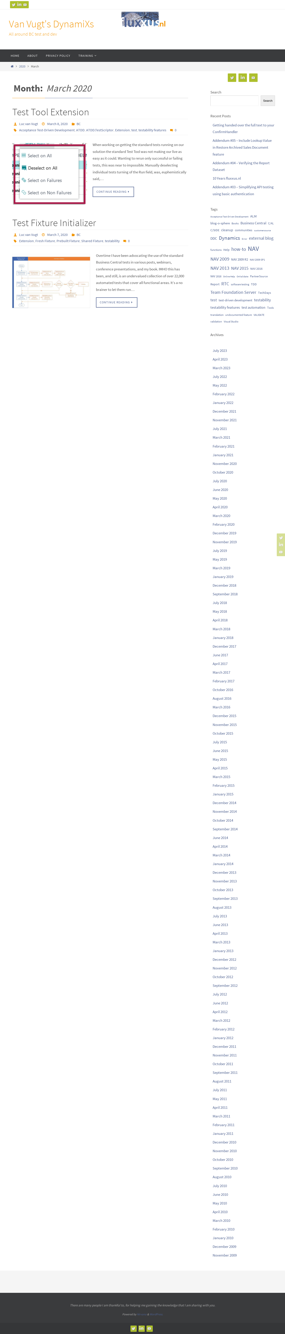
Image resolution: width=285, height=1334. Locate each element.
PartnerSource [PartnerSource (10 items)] (259, 276)
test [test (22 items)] (213, 300)
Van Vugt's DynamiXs (51, 23)
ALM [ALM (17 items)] (253, 216)
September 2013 (225, 898)
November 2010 (225, 1150)
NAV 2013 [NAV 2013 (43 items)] (219, 268)
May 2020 (220, 498)
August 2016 (222, 698)
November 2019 (225, 541)
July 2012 (220, 994)
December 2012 (224, 959)
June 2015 (220, 750)
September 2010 (225, 1168)
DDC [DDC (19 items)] (213, 238)
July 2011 (220, 1089)
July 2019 (220, 550)
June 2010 (220, 1194)
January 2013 (223, 950)
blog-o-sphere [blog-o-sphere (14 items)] (220, 223)
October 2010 (223, 1159)
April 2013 (220, 933)
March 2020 (221, 515)
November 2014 (225, 811)
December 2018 (224, 585)
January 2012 (223, 1037)
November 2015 (225, 724)
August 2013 (222, 907)
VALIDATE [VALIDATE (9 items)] (259, 314)
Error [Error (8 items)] (244, 238)
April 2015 (220, 768)
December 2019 (224, 533)
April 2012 (220, 1011)
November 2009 (225, 1255)
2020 (22, 66)
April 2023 (220, 359)
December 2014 (224, 802)
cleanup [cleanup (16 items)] (227, 230)
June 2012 (220, 1003)
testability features (152, 130)
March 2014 (221, 855)
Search (215, 92)
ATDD (80, 130)
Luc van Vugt (28, 124)
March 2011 (221, 1116)
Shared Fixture (92, 241)
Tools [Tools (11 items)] (270, 308)
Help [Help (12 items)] (226, 250)
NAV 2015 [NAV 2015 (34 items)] (239, 268)
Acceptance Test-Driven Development (47, 130)
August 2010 (222, 1176)
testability (112, 241)
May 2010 (220, 1203)
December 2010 (224, 1142)
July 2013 (220, 916)
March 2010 (221, 1220)
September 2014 (225, 829)
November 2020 (225, 463)
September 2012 (225, 985)
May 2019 (220, 559)
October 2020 (223, 472)
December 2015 (224, 715)
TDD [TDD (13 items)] (254, 284)
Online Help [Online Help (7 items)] (229, 276)
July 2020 (220, 480)
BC (79, 124)
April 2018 (220, 620)
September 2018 (225, 594)
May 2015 (220, 759)
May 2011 (220, 1098)
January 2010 (223, 1237)
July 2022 (220, 376)
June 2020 (220, 489)
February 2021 (223, 446)
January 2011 (223, 1133)
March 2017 (221, 672)
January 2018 (223, 637)
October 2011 (223, 1063)
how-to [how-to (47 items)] (238, 249)
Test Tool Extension (50, 112)
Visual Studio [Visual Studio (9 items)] (231, 321)
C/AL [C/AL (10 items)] (271, 223)
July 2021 (220, 428)
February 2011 (223, 1124)
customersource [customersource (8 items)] (262, 230)
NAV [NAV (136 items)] (253, 248)
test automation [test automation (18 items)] (253, 307)
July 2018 (220, 602)
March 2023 (221, 367)
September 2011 (225, 1072)
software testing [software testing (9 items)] (240, 284)
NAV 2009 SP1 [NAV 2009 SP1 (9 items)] (257, 259)
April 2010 (220, 1211)
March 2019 (221, 568)
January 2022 (223, 402)
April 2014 (220, 846)
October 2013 (223, 889)
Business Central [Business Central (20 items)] (253, 223)
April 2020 (220, 507)
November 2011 (225, 1055)
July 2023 (220, 350)
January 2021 (223, 454)
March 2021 (221, 437)
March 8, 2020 (57, 124)
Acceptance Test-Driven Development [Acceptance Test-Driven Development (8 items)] (229, 216)
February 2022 (223, 393)
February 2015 (223, 785)
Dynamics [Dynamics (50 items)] (229, 238)
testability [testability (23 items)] (262, 299)
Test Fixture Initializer (54, 223)
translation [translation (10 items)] (217, 314)
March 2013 (221, 942)
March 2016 (221, 707)
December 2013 (224, 872)
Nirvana (142, 1314)
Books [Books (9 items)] (235, 223)
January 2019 (223, 576)
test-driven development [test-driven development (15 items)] (235, 300)
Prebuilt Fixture (68, 241)
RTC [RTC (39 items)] (225, 284)
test (134, 130)
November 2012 (225, 968)
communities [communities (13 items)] (243, 230)
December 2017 (224, 646)
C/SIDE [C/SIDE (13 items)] (214, 230)
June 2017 (220, 655)
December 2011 (224, 1046)
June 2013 (220, 924)
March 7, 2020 (57, 234)
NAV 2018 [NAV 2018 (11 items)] (215, 276)
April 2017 (220, 663)
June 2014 (220, 837)
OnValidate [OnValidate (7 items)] (242, 276)
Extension (122, 130)
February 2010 (223, 1229)
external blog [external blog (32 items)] (261, 238)
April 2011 (220, 1107)
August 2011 (222, 1081)
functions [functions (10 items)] (216, 249)
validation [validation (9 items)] (216, 321)
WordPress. (156, 1314)
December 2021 (224, 411)
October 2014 (223, 820)
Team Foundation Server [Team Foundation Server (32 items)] (233, 292)
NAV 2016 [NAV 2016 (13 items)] (256, 269)
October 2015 (223, 733)
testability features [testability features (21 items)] (225, 307)
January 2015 (223, 794)
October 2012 (223, 976)
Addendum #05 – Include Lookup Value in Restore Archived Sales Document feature (242, 147)
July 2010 (220, 1185)
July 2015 (220, 742)
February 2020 (223, 524)
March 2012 (221, 1020)
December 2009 (224, 1246)
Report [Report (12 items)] (215, 284)
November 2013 (225, 881)
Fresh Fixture (45, 241)
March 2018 (221, 628)
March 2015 (221, 776)
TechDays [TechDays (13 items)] (264, 293)
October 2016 (223, 689)
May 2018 (220, 611)
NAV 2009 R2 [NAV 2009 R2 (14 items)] (239, 259)
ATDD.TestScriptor (100, 130)
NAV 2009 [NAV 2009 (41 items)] (219, 259)
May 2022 (220, 385)
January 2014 (223, 863)
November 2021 (225, 420)
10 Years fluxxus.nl (227, 178)
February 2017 (223, 681)
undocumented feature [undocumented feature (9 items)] (238, 314)
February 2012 (223, 1029)
